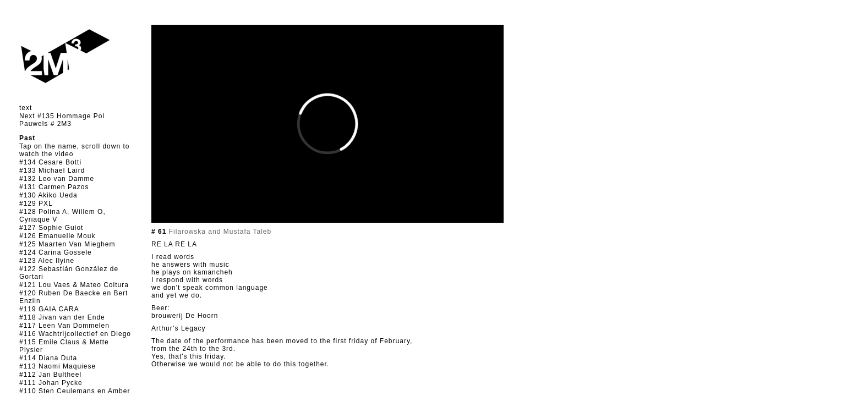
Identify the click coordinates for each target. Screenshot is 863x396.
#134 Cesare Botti (50, 162)
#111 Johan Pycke (51, 383)
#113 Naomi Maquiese (57, 366)
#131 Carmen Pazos (54, 187)
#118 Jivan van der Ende (62, 317)
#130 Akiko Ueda (48, 195)
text (25, 108)
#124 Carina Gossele (55, 252)
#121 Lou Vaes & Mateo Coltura (74, 285)
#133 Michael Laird (52, 170)
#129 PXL (36, 203)
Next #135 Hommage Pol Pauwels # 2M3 (62, 120)
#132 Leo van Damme (56, 179)
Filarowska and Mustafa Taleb (218, 231)
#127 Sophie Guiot (51, 228)
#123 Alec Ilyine (46, 261)
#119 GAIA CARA (49, 309)
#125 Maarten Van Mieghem (67, 244)
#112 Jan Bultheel (50, 374)
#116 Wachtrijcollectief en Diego (75, 334)
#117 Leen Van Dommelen (64, 325)
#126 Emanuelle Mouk (57, 236)
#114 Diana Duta (48, 358)
